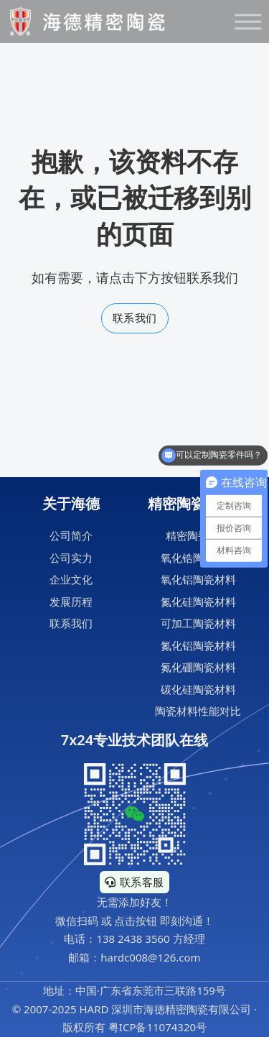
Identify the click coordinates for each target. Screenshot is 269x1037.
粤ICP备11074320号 (157, 1027)
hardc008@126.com (150, 957)
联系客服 (134, 882)
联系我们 (135, 317)
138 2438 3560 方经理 (150, 938)
